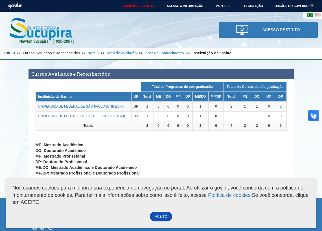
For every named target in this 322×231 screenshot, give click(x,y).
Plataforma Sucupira (42, 31)
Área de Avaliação (122, 52)
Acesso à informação (185, 6)
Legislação (253, 6)
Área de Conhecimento (164, 52)
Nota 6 (93, 52)
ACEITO (161, 217)
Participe (223, 6)
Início (9, 52)
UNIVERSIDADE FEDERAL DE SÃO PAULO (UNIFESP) (80, 106)
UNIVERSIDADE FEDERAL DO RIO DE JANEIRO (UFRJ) (81, 116)
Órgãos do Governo (291, 6)
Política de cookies (229, 195)
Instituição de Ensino (212, 52)
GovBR (15, 6)
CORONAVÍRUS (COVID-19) (138, 6)
